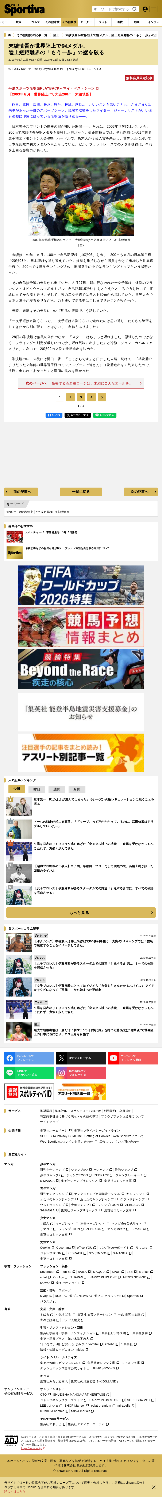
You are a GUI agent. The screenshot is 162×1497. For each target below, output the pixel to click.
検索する (134, 9)
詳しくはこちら (15, 1491)
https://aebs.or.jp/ (33, 1448)
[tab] (35, 22)
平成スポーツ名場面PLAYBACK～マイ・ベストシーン (51, 88)
